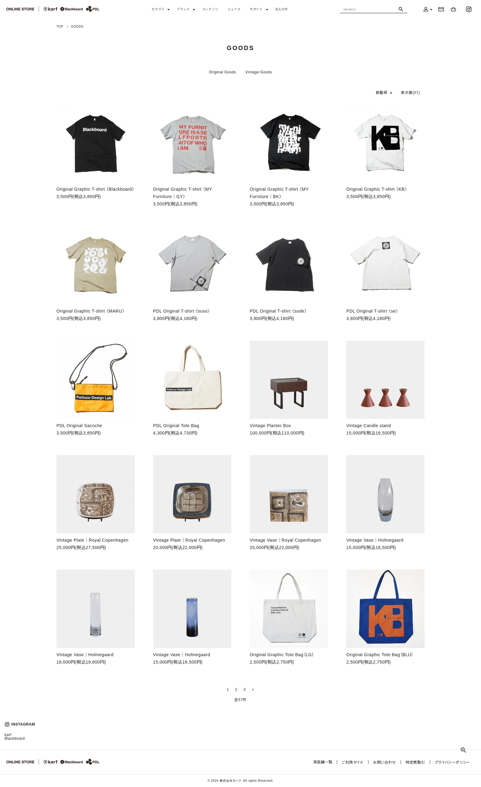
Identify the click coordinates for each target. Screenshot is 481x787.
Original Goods (222, 72)
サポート (256, 9)
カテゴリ (158, 9)
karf (8, 735)
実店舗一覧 (326, 762)
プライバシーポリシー (453, 762)
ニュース (234, 9)
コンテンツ (210, 9)
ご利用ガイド (355, 762)
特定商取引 (416, 762)
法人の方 (281, 9)
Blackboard (15, 738)
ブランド (183, 9)
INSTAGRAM (20, 724)
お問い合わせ (386, 762)
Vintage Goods (258, 72)
